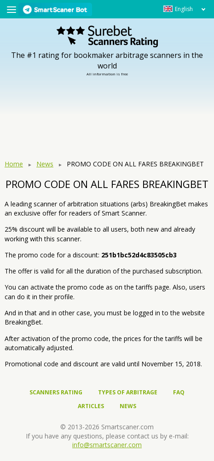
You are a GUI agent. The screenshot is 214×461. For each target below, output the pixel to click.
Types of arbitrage (127, 392)
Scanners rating (55, 392)
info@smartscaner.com (107, 444)
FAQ (179, 392)
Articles (91, 406)
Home (14, 163)
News (44, 163)
